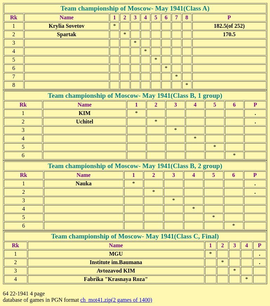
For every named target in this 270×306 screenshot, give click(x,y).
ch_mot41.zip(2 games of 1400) (116, 300)
